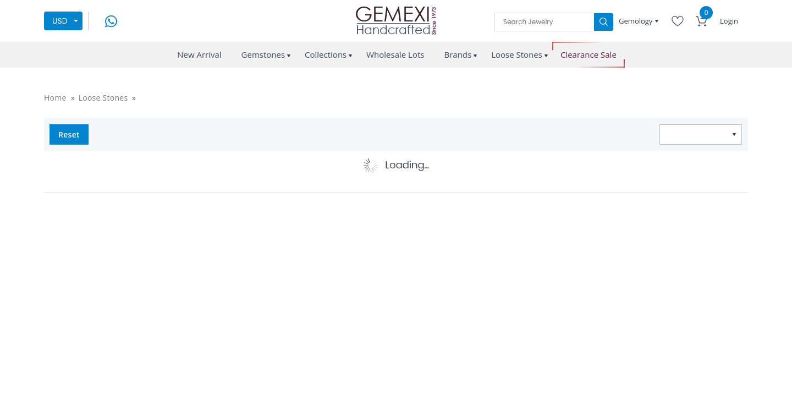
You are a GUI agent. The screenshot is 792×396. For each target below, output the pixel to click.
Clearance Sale (588, 55)
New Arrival (199, 54)
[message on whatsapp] (111, 20)
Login (729, 21)
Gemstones (263, 54)
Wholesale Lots (395, 54)
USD (60, 20)
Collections (325, 54)
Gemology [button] (636, 21)
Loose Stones (516, 54)
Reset (69, 134)
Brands (457, 54)
